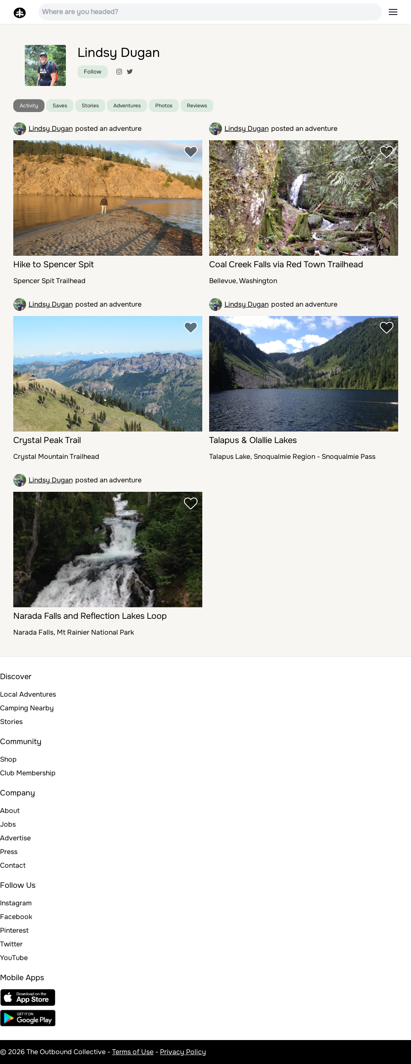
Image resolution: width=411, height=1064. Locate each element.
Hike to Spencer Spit (53, 264)
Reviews (197, 105)
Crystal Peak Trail (47, 440)
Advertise (15, 837)
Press (9, 851)
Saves (60, 105)
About (10, 810)
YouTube (14, 957)
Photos (163, 105)
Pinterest (14, 930)
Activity (29, 105)
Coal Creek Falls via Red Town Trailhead (286, 264)
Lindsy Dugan (51, 128)
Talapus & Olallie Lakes (253, 440)
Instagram (16, 902)
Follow (92, 71)
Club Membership (28, 772)
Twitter (11, 944)
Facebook (16, 916)
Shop (8, 759)
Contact (13, 865)
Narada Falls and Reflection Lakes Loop (90, 616)
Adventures (127, 105)
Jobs (8, 824)
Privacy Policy (183, 1051)
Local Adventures (28, 694)
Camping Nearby (27, 707)
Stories (90, 105)
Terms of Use (133, 1051)
